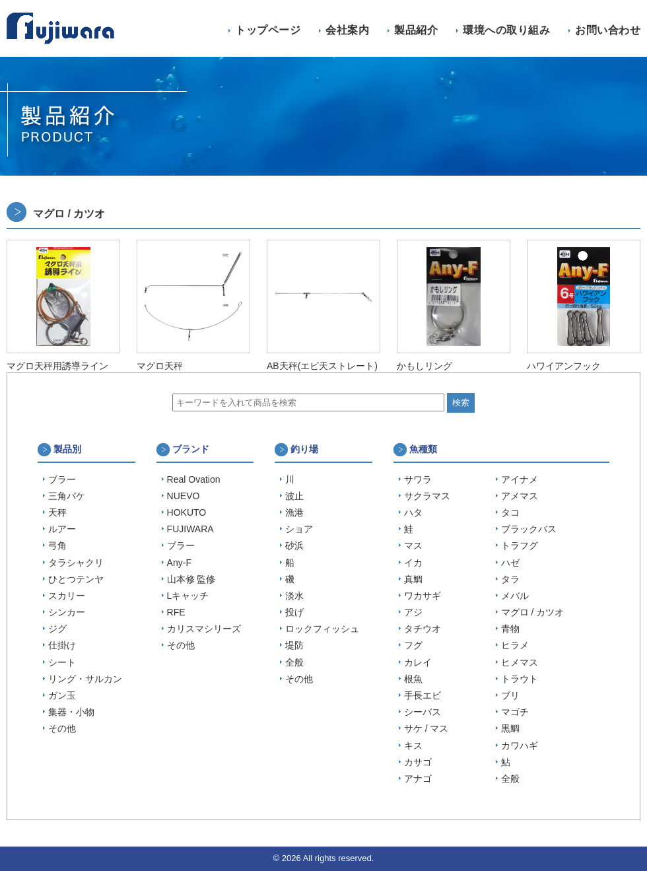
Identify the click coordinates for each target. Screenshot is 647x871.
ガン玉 (62, 695)
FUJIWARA (190, 529)
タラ (510, 579)
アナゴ (418, 778)
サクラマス (427, 496)
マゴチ (515, 712)
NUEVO (183, 496)
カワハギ (519, 745)
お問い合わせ (607, 30)
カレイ (418, 662)
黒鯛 (510, 728)
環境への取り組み (506, 30)
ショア (299, 529)
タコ (510, 512)
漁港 (294, 512)
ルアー (62, 529)
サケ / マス (426, 728)
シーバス (422, 712)
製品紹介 (416, 30)
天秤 (57, 512)
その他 (62, 728)
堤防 (294, 645)
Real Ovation (194, 479)
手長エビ (422, 695)
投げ (294, 612)
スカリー (66, 595)
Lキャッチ (188, 595)
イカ (413, 562)
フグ (413, 645)
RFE (176, 612)
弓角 (57, 545)
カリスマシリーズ (204, 628)
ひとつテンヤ (76, 579)
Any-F (179, 562)
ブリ (510, 695)
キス (413, 745)
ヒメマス (519, 662)
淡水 (294, 595)
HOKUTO (187, 512)
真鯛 (413, 579)
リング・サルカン (85, 679)
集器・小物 (71, 712)
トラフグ (519, 545)
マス (413, 545)
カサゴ (418, 762)
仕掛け (62, 645)
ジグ (57, 628)
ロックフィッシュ (322, 628)
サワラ (418, 479)
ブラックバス (529, 529)
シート (62, 662)
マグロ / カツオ (532, 612)
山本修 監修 (191, 579)
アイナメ (519, 479)
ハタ (413, 512)
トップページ (267, 30)
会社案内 (347, 30)
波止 (294, 496)
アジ (413, 612)
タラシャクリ (76, 562)
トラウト (519, 679)
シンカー (66, 612)
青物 (510, 628)
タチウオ (422, 628)
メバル (515, 595)
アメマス (519, 496)
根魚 (413, 679)
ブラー (62, 479)
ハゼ (510, 562)
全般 (294, 662)
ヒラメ (515, 645)
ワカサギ (422, 595)
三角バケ (66, 496)
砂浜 (294, 545)
